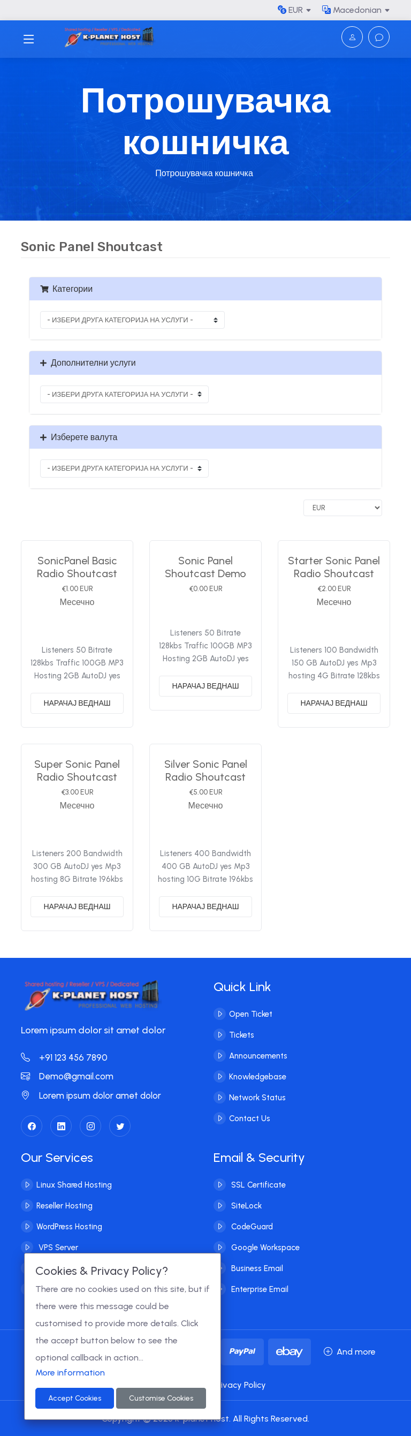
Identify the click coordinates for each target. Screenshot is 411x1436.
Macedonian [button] (352, 10)
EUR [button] (290, 10)
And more (350, 1352)
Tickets (241, 1035)
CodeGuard (251, 1226)
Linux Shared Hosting (74, 1185)
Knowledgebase (257, 1077)
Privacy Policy (239, 1385)
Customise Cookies (161, 1398)
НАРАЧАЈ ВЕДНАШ (76, 703)
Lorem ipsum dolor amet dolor (91, 1095)
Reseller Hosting (64, 1206)
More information (70, 1372)
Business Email (256, 1268)
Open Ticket (250, 1014)
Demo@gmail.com (67, 1076)
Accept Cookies (74, 1398)
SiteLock (245, 1206)
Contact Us (249, 1118)
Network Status (257, 1097)
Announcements (258, 1056)
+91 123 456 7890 (64, 1057)
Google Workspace (264, 1247)
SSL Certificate (257, 1185)
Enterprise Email (258, 1289)
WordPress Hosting (69, 1226)
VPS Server (57, 1247)
